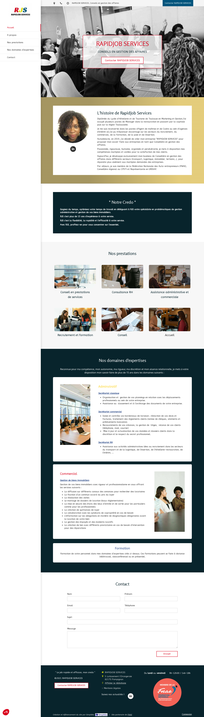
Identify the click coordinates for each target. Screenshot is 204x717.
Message (71, 628)
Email (70, 605)
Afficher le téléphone (115, 683)
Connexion (187, 714)
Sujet (69, 617)
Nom (69, 594)
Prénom (128, 594)
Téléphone (130, 605)
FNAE (130, 715)
